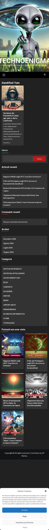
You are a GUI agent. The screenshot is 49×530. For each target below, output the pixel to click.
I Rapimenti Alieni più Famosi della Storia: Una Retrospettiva (21, 196)
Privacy (25, 527)
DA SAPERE (7, 291)
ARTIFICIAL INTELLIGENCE (14, 273)
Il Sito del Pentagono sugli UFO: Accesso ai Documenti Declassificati (20, 182)
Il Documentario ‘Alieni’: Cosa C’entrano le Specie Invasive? (22, 203)
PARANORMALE (9, 309)
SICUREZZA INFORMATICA (14, 314)
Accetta (24, 510)
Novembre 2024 (9, 239)
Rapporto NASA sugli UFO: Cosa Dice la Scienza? (22, 177)
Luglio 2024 (8, 248)
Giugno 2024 (8, 252)
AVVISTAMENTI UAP (11, 278)
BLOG (5, 108)
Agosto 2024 (8, 243)
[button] (46, 491)
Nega (25, 516)
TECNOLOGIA (13, 108)
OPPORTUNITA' (9, 305)
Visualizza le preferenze (24, 522)
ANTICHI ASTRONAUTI (12, 269)
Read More (6, 143)
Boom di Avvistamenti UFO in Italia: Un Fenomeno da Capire (23, 189)
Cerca (5, 150)
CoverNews (34, 453)
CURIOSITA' (8, 287)
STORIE (6, 318)
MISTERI (6, 296)
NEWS (5, 300)
